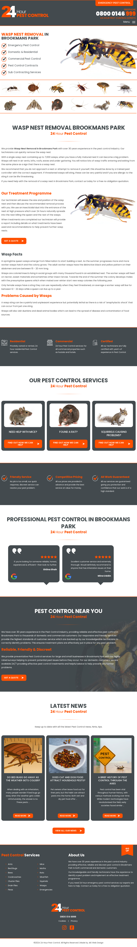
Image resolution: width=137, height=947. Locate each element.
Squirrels (44, 881)
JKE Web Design (96, 942)
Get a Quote (11, 240)
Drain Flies (13, 885)
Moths (43, 868)
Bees (10, 872)
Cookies (62, 920)
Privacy (74, 920)
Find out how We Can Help (20, 443)
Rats (42, 872)
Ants (10, 864)
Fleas (10, 889)
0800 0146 (116, 14)
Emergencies (46, 889)
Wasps (43, 885)
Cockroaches (14, 876)
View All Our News (65, 830)
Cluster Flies (13, 881)
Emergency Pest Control (115, 3)
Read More (20, 815)
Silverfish (44, 876)
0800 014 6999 (69, 916)
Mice (42, 864)
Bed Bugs (12, 868)
